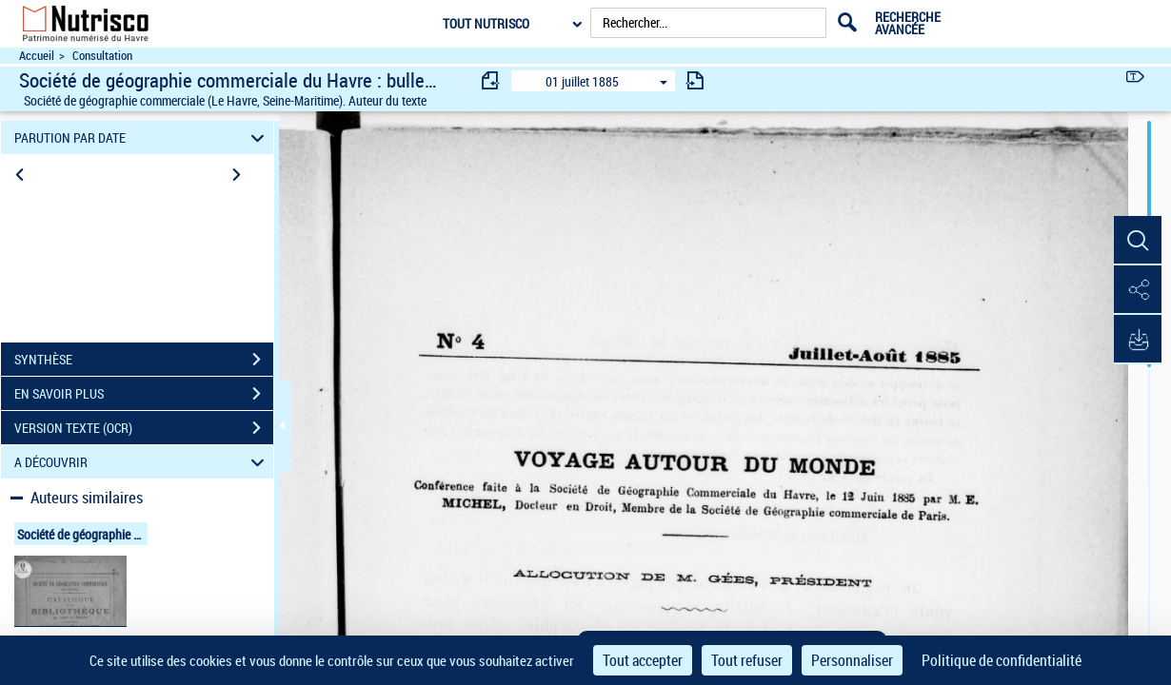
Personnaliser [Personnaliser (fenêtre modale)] (852, 660)
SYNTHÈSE (143, 359)
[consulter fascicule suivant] (695, 80)
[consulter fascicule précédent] (491, 80)
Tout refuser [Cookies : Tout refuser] (747, 660)
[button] (1137, 240)
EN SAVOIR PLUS (143, 394)
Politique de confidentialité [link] (1002, 660)
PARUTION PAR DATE (141, 137)
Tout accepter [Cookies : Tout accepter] (643, 660)
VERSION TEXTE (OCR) (143, 428)
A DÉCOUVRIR (141, 462)
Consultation (102, 56)
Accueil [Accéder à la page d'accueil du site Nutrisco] (36, 56)
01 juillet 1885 (582, 81)
